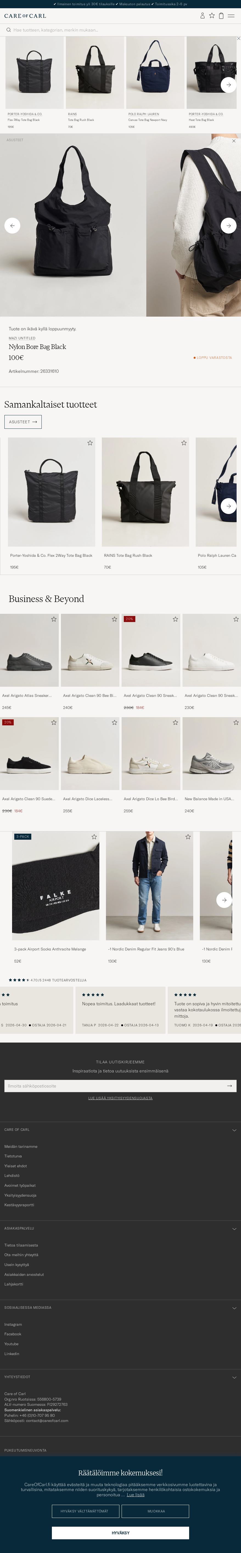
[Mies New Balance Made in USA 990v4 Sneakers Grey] (212, 753)
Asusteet (15, 140)
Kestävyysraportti (19, 1204)
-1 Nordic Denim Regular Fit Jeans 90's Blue (146, 949)
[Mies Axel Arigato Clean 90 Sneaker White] (212, 650)
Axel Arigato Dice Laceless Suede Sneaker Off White (86, 799)
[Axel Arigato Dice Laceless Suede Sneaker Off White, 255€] (90, 765)
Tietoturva (13, 1156)
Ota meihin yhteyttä (21, 1254)
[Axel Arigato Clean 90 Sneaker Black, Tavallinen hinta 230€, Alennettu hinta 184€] (151, 662)
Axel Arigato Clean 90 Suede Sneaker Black (27, 799)
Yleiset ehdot (15, 1165)
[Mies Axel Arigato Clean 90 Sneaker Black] (151, 650)
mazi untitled (22, 338)
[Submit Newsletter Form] (229, 1086)
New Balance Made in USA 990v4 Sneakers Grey (208, 799)
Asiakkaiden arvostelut (24, 1274)
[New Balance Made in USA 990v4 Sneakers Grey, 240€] (212, 765)
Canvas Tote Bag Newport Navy (147, 120)
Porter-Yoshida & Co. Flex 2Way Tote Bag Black (51, 555)
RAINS (72, 114)
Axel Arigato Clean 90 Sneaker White (211, 696)
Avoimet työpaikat (20, 1185)
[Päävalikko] (231, 16)
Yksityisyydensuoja (20, 1195)
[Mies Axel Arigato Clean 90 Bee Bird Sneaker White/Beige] (90, 650)
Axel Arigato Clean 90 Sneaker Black (150, 696)
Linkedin (11, 1353)
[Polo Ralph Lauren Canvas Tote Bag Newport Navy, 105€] (155, 82)
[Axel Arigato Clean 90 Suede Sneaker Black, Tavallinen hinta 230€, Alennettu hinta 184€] (29, 765)
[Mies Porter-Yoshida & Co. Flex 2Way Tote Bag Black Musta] (34, 72)
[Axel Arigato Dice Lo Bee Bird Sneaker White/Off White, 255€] (151, 765)
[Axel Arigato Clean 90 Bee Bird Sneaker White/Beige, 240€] (90, 662)
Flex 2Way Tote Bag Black (24, 120)
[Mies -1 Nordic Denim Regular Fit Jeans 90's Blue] (149, 885)
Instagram (13, 1324)
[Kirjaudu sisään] (202, 16)
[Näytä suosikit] (212, 16)
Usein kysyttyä (16, 1264)
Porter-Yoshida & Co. (25, 114)
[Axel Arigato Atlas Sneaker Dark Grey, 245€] (29, 662)
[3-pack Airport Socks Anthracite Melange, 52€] (56, 897)
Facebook (12, 1333)
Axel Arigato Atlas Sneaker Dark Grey (25, 696)
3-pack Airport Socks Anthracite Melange (50, 949)
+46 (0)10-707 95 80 (37, 1415)
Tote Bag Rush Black (81, 120)
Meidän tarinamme (20, 1146)
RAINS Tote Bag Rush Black (128, 555)
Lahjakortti (13, 1284)
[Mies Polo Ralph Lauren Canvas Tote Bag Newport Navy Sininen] (155, 72)
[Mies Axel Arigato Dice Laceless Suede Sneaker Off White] (90, 753)
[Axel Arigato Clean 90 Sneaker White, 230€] (212, 662)
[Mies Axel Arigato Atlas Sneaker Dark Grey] (29, 650)
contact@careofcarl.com (47, 1420)
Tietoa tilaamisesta (21, 1245)
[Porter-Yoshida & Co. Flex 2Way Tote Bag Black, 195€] (34, 82)
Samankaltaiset (50, 404)
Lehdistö (11, 1175)
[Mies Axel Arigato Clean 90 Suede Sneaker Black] (29, 753)
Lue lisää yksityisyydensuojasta (120, 1098)
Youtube (11, 1343)
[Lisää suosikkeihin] (89, 444)
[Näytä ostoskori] (221, 15)
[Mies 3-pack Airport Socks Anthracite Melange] (55, 885)
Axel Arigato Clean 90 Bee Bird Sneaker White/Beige (90, 696)
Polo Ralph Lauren (143, 114)
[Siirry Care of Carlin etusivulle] (25, 16)
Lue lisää (136, 1494)
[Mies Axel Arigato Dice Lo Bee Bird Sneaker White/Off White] (151, 753)
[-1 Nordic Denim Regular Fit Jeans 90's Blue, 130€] (150, 897)
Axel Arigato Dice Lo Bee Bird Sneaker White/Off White (149, 799)
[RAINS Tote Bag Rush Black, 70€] (95, 82)
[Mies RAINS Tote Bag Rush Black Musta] (95, 72)
